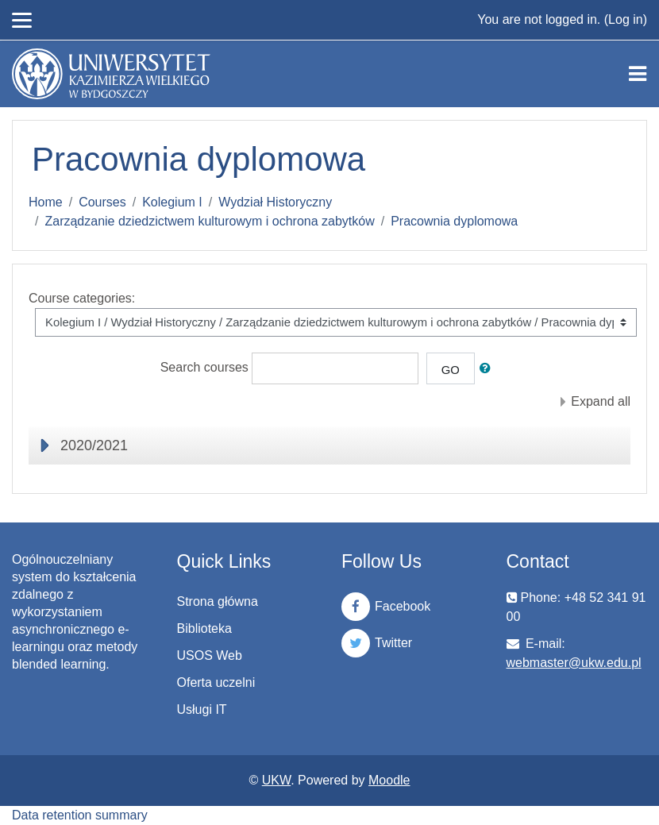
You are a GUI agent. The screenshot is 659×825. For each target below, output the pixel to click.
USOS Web (209, 655)
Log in (625, 19)
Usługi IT (202, 709)
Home (46, 202)
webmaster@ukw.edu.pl (574, 662)
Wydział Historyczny (275, 202)
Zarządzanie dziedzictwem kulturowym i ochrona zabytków (209, 221)
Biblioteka (204, 628)
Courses (102, 202)
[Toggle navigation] (637, 74)
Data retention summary (80, 815)
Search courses (204, 368)
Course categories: (82, 298)
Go (450, 370)
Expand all (600, 401)
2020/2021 (94, 445)
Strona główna (217, 601)
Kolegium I (172, 202)
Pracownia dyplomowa (454, 221)
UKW (276, 780)
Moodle (389, 780)
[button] (488, 368)
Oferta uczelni (216, 682)
